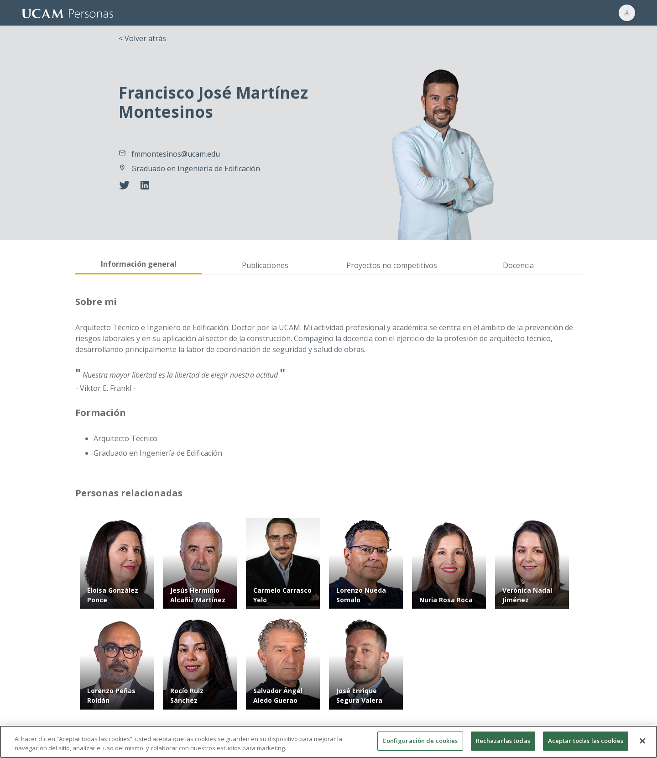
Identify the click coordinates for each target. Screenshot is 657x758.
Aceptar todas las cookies (585, 745)
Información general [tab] (139, 264)
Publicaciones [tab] (265, 265)
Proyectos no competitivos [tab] (391, 265)
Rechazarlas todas (503, 745)
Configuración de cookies (420, 745)
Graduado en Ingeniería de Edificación (195, 168)
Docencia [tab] (518, 265)
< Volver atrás (142, 38)
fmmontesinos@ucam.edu (175, 154)
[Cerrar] (642, 745)
